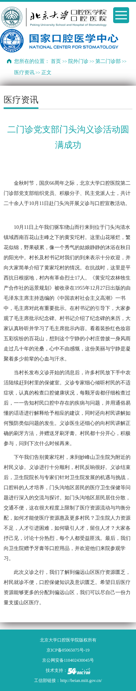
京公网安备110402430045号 (68, 660)
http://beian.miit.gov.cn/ (81, 680)
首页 (56, 61)
